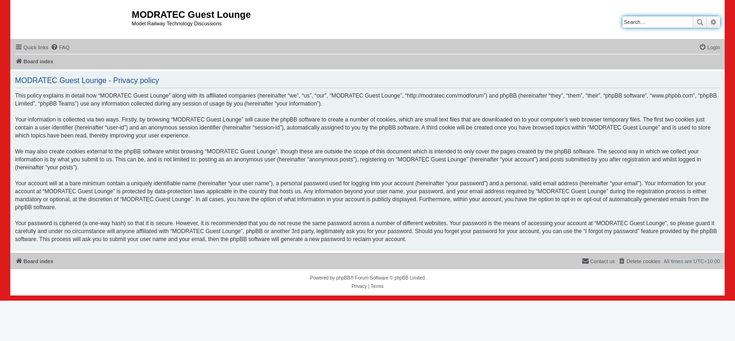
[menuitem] (60, 47)
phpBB (343, 277)
